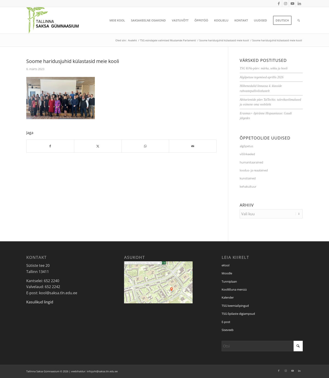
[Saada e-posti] (192, 146)
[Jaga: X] (98, 146)
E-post (226, 322)
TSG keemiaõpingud (235, 306)
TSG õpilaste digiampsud (238, 314)
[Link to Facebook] (278, 3)
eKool (225, 265)
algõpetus (246, 146)
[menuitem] (117, 20)
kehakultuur (248, 186)
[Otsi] (299, 20)
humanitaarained (251, 162)
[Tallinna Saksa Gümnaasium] (52, 20)
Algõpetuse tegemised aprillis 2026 (261, 77)
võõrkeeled (247, 154)
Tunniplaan (229, 281)
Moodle (227, 273)
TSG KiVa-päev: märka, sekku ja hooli (263, 68)
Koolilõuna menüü (234, 289)
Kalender (228, 297)
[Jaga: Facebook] (50, 146)
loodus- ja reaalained (254, 170)
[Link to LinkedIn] (299, 3)
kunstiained (248, 178)
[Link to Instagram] (285, 3)
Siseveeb (227, 330)
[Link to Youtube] (292, 3)
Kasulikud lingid (39, 301)
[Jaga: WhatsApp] (145, 146)
